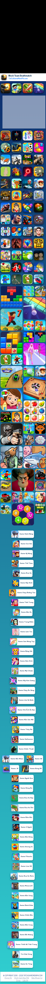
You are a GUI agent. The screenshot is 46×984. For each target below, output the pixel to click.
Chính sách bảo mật (21, 978)
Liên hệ (25, 980)
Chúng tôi (8, 978)
